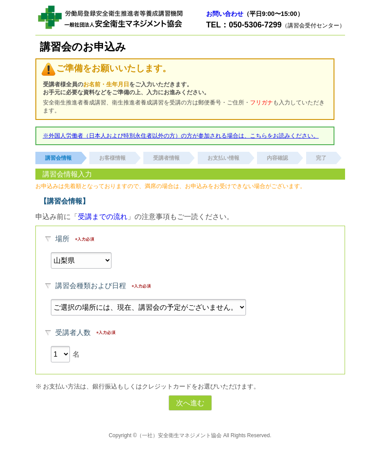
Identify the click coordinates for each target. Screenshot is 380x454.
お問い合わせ (224, 13)
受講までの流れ (102, 216)
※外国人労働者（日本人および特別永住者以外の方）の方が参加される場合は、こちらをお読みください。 (181, 135)
